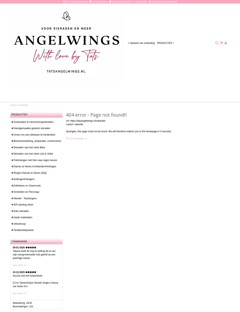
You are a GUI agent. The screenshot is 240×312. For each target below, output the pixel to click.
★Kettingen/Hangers (23, 179)
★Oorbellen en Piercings (25, 191)
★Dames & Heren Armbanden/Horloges (33, 166)
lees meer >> (19, 265)
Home (13, 105)
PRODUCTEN (164, 43)
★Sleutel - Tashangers (24, 198)
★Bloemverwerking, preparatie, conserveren (36, 140)
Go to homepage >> (76, 138)
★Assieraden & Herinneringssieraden (32, 121)
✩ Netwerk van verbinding (141, 43)
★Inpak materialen (21, 217)
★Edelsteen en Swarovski (26, 185)
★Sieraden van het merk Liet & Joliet (32, 153)
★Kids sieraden (20, 211)
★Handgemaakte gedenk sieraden (30, 128)
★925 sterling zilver (22, 204)
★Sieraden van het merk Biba (28, 147)
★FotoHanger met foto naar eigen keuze (34, 160)
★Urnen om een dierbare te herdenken (33, 134)
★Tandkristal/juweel (22, 230)
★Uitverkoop (18, 223)
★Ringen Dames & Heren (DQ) (29, 172)
